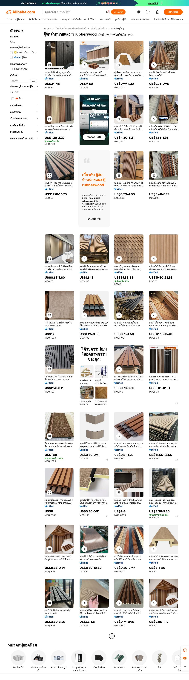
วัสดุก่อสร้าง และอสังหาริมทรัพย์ (70, 28)
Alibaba (47, 28)
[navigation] (24, 332)
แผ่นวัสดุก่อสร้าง (99, 28)
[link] (185, 650)
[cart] (148, 12)
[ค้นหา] (118, 11)
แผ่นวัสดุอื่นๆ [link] (117, 28)
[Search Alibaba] (74, 12)
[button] (108, 12)
